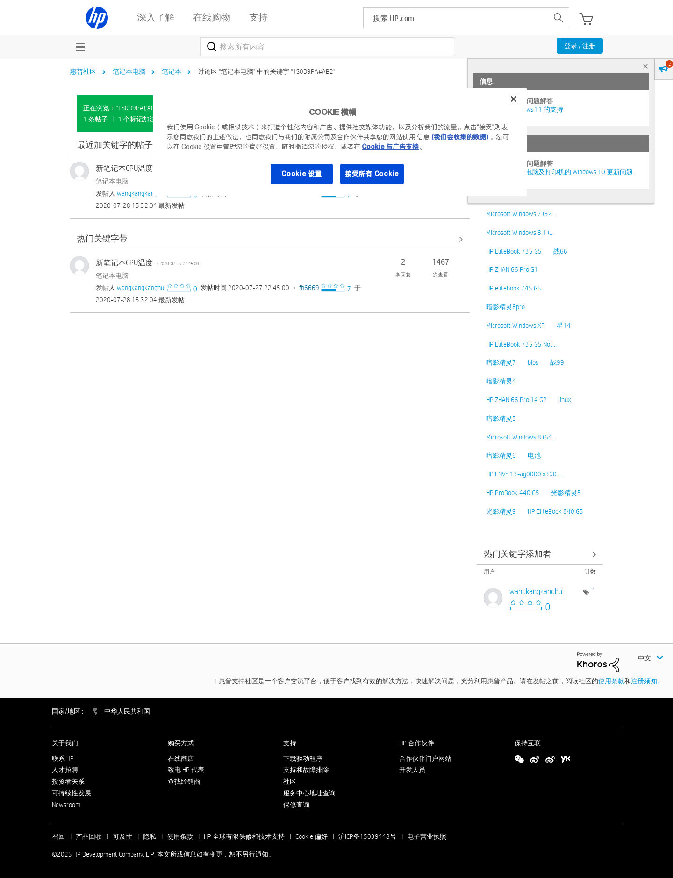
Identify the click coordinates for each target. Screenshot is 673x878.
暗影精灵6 (501, 455)
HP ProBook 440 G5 (512, 493)
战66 (560, 251)
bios (533, 362)
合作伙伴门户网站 (425, 758)
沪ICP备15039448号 (367, 836)
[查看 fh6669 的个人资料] (309, 287)
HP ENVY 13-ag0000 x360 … (524, 474)
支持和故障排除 (306, 769)
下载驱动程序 (302, 758)
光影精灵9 (501, 511)
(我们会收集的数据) (459, 137)
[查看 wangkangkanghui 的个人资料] (141, 193)
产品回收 (89, 836)
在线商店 (181, 758)
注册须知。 (647, 681)
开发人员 (412, 769)
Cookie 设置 (301, 174)
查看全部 (270, 239)
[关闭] (513, 99)
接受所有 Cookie (372, 174)
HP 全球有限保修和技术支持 (244, 836)
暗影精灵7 (501, 362)
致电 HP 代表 (186, 769)
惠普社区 (83, 71)
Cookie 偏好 (311, 836)
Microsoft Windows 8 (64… (521, 437)
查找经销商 (184, 781)
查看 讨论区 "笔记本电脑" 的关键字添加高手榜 (540, 554)
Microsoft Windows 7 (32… (521, 214)
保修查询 (296, 804)
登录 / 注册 (579, 46)
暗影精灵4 (501, 381)
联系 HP (63, 758)
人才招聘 (65, 769)
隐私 (149, 836)
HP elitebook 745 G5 (513, 288)
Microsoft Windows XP (515, 325)
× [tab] (645, 66)
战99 (557, 362)
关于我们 (65, 743)
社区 (289, 781)
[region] (340, 142)
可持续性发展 (71, 793)
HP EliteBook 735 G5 (514, 251)
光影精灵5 (566, 493)
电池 (534, 455)
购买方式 (181, 743)
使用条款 (611, 681)
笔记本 (171, 71)
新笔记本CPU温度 (148, 168)
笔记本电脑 (129, 71)
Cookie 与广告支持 (390, 146)
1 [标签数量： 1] (594, 591)
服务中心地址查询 (309, 793)
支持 (289, 743)
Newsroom (66, 804)
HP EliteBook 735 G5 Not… (521, 344)
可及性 (122, 836)
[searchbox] (456, 18)
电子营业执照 (426, 836)
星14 (564, 325)
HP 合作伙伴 (416, 743)
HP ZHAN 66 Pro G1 (512, 269)
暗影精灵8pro (505, 307)
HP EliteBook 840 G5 (555, 511)
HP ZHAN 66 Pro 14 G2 (516, 400)
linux (564, 400)
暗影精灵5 (501, 418)
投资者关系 (68, 781)
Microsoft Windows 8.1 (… (520, 232)
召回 (58, 836)
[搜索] (327, 46)
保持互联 (528, 743)
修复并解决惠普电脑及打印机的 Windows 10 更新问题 (556, 172)
